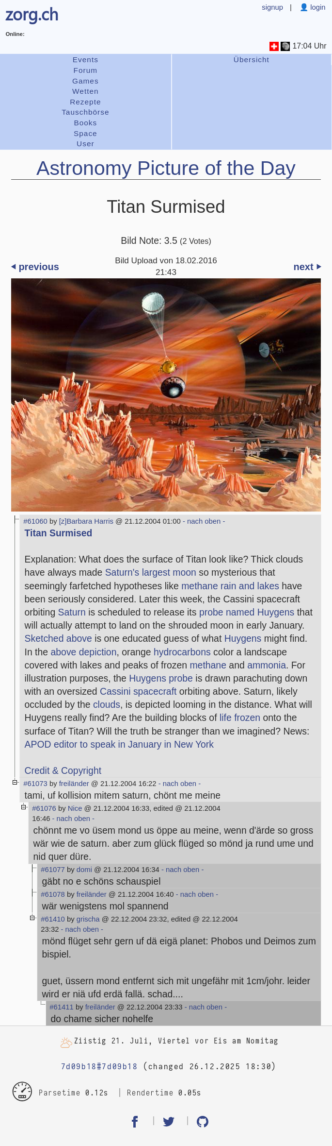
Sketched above (58, 638)
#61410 (53, 919)
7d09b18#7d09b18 (99, 1066)
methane (208, 665)
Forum (86, 70)
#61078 (53, 894)
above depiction (84, 652)
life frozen (240, 717)
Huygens (243, 638)
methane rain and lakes (230, 586)
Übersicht (251, 59)
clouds (106, 704)
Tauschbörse (85, 112)
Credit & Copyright (63, 770)
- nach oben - (203, 521)
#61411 (61, 1007)
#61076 (44, 808)
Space (85, 133)
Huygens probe (161, 678)
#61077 (53, 869)
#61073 (35, 783)
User (86, 143)
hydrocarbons (182, 652)
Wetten (85, 91)
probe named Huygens (246, 612)
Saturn (72, 612)
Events (85, 59)
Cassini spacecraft (138, 691)
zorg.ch (31, 13)
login (317, 7)
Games (85, 81)
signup (272, 7)
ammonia (266, 665)
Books (85, 123)
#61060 (35, 521)
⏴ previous (35, 266)
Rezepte (85, 102)
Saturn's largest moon (150, 572)
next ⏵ (307, 266)
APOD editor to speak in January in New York (119, 744)
